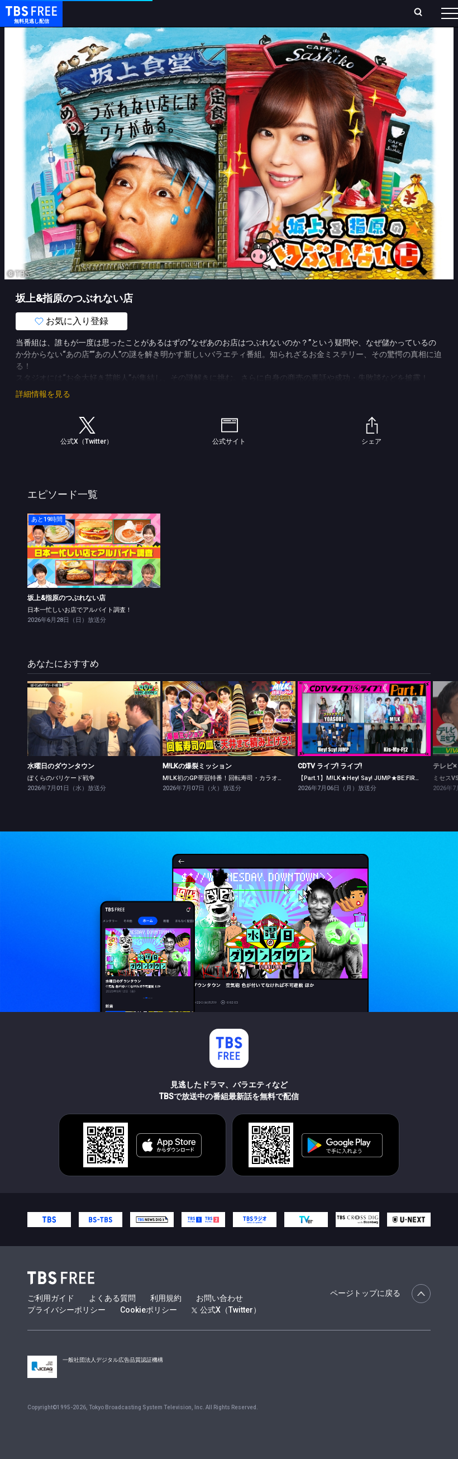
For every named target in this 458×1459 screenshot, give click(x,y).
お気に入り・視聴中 (297, 17)
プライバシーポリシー (66, 1332)
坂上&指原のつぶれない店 (66, 620)
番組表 (430, 17)
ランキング (192, 17)
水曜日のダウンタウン (60, 788)
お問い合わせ (219, 1320)
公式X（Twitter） (226, 1332)
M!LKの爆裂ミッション (197, 788)
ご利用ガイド (50, 1320)
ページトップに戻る (380, 1315)
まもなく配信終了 (171, 45)
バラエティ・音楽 (279, 45)
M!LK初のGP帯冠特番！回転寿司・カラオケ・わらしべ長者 (245, 800)
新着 (121, 45)
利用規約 (166, 1320)
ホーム (127, 17)
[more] (319, 45)
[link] (93, 573)
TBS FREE (29, 20)
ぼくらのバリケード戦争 (61, 800)
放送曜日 (156, 17)
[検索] (355, 17)
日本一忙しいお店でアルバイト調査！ (79, 632)
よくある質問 (112, 1320)
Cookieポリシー (148, 1332)
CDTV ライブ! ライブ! (330, 788)
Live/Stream (235, 11)
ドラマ (225, 45)
